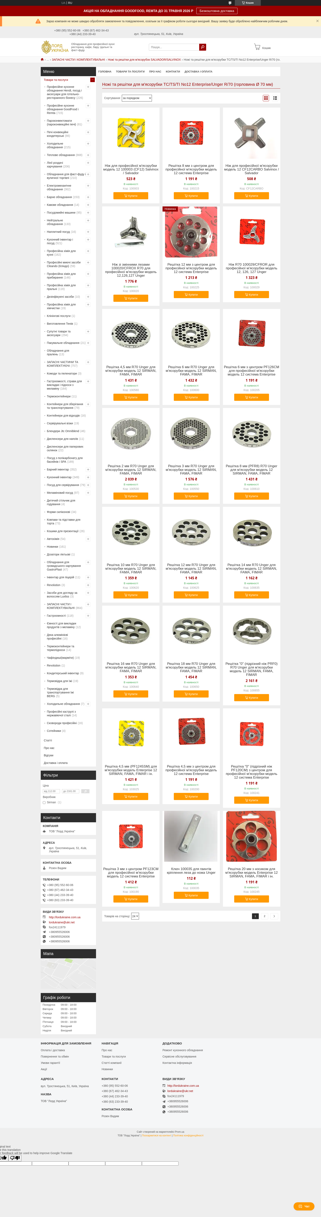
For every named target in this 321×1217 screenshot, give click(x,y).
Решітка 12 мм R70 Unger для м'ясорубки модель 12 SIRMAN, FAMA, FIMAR (191, 568)
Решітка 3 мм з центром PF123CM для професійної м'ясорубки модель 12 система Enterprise (130, 872)
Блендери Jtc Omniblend (63, 431)
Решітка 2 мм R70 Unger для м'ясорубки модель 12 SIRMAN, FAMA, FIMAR (130, 469)
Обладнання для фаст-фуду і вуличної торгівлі (66, 176)
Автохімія (53, 539)
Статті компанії (111, 1062)
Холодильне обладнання (55, 145)
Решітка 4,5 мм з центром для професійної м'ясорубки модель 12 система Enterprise (191, 770)
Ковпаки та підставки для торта (63, 521)
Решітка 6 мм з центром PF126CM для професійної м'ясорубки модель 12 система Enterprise (251, 370)
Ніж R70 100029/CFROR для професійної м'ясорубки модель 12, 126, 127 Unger (251, 268)
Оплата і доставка (53, 1050)
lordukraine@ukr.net (62, 922)
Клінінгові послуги (59, 316)
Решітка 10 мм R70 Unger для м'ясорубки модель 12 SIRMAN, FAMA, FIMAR (130, 568)
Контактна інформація (177, 1062)
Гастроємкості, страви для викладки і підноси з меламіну (64, 385)
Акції (44, 1069)
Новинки (52, 546)
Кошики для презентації (62, 531)
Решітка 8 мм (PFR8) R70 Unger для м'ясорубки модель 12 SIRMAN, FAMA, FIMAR (251, 469)
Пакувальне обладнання (63, 342)
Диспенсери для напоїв (62, 438)
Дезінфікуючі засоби (60, 296)
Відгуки (48, 755)
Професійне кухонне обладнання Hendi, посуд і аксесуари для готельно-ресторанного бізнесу (64, 92)
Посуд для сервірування (63, 485)
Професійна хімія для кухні (61, 252)
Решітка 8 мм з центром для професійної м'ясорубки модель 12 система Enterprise (191, 169)
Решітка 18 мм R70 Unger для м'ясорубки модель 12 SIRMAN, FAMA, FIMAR (191, 667)
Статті (48, 740)
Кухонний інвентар (59, 477)
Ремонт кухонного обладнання (183, 1050)
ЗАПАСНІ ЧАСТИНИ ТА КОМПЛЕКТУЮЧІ (62, 363)
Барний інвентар (58, 469)
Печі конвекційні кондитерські (57, 133)
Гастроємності (56, 615)
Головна (104, 71)
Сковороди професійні (62, 723)
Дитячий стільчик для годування (61, 502)
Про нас (155, 71)
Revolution (53, 585)
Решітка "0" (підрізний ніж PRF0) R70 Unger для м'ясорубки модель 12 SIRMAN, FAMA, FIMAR (251, 669)
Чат (304, 1206)
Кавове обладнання (60, 204)
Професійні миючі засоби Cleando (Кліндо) (64, 264)
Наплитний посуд (58, 231)
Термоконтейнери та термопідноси (60, 648)
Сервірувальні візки (60, 423)
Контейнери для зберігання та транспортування (65, 405)
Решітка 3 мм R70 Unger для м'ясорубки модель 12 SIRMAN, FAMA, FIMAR (191, 469)
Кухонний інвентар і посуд (60, 241)
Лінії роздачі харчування (55, 164)
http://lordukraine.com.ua (64, 917)
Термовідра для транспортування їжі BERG (60, 692)
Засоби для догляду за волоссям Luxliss (62, 594)
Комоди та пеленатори (62, 373)
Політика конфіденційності (188, 1135)
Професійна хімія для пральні (61, 287)
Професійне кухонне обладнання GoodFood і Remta (63, 109)
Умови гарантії (50, 1062)
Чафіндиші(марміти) (60, 657)
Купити (132, 195)
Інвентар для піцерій (60, 577)
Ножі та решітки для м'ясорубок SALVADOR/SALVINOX (144, 59)
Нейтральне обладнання (55, 222)
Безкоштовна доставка (217, 11)
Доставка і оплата (198, 71)
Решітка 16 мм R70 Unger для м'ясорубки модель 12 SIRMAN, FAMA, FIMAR (130, 667)
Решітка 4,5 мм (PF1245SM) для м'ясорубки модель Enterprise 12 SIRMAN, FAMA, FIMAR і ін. (131, 770)
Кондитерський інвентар (63, 673)
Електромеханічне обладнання (59, 187)
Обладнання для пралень (58, 352)
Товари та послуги (130, 71)
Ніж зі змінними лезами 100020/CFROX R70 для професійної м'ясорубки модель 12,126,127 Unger (131, 270)
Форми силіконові (58, 512)
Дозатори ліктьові (58, 554)
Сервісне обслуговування (179, 1056)
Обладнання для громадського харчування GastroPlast (64, 566)
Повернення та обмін (55, 1056)
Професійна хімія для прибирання (61, 275)
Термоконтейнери (59, 396)
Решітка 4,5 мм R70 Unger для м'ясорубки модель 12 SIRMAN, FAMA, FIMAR (130, 370)
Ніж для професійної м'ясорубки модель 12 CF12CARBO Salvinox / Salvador (251, 169)
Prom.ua (179, 1131)
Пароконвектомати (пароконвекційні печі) (61, 122)
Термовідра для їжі (59, 681)
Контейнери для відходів (63, 415)
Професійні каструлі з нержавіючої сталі (61, 713)
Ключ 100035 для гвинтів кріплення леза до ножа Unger (191, 871)
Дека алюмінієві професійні (57, 636)
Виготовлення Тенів (60, 323)
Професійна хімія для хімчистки (61, 306)
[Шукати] (202, 47)
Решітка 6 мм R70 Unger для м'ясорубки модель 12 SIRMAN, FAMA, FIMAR (191, 370)
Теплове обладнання (61, 155)
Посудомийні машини (61, 212)
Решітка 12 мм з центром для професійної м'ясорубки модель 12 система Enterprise (191, 268)
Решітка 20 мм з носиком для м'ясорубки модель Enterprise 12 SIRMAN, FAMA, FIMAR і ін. (251, 872)
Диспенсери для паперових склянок (65, 448)
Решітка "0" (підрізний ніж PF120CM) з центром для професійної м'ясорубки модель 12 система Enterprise (251, 772)
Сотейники (54, 730)
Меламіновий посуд (60, 492)
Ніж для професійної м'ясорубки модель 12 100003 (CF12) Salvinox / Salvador (130, 169)
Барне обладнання (59, 197)
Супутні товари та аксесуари (58, 333)
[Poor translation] (14, 1158)
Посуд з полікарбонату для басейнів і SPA (65, 459)
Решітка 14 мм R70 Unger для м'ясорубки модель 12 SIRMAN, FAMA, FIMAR (251, 568)
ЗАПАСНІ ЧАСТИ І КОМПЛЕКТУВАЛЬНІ (78, 59)
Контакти (173, 71)
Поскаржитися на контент (156, 1135)
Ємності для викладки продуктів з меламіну (61, 625)
